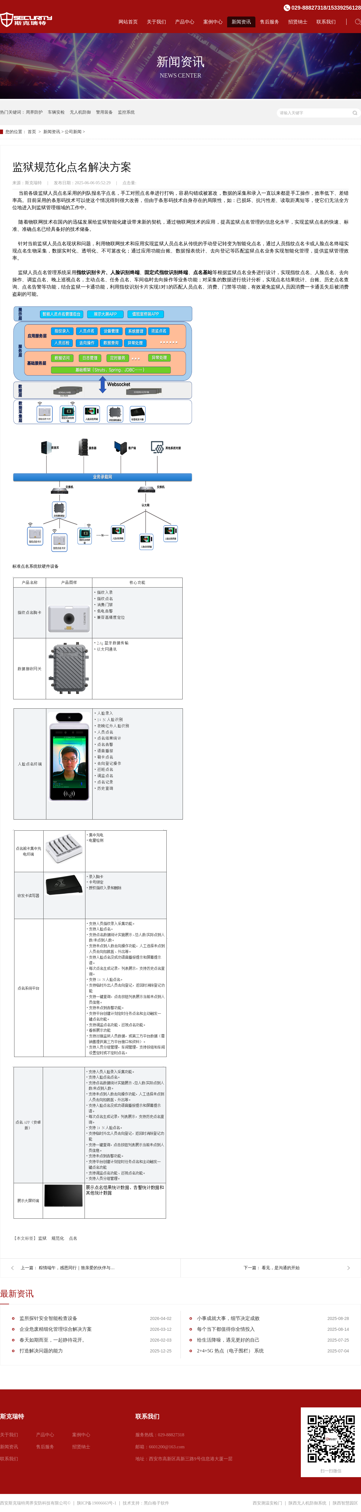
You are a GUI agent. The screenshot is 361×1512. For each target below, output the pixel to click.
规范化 (57, 1238)
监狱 (42, 1238)
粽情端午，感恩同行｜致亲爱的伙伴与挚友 (78, 1268)
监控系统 (126, 112)
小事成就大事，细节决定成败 (228, 1318)
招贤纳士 (297, 22)
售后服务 (269, 22)
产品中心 (184, 22)
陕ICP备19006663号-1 (96, 1503)
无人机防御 (80, 112)
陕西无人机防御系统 (307, 1503)
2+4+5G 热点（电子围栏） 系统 (230, 1350)
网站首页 (128, 22)
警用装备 (104, 112)
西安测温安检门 (267, 1503)
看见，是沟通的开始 (281, 1268)
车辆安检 (56, 112)
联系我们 (326, 22)
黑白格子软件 (156, 1503)
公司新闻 (73, 132)
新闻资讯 (241, 22)
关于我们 (156, 22)
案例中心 (213, 22)
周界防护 (34, 112)
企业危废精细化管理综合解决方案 (56, 1329)
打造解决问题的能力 (41, 1350)
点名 (73, 1238)
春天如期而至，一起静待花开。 (53, 1339)
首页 (32, 132)
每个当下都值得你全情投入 (226, 1329)
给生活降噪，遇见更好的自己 (228, 1339)
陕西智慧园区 (345, 1503)
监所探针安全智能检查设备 (48, 1318)
